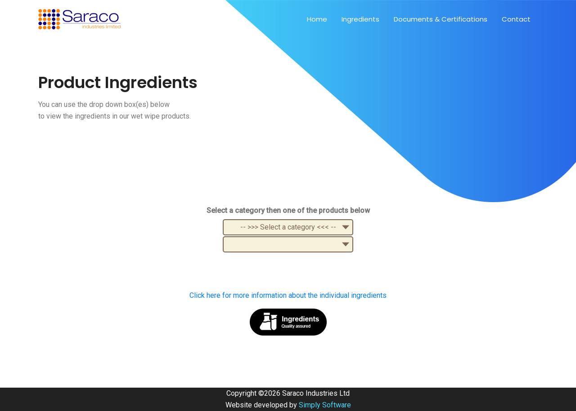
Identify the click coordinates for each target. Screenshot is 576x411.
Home (317, 19)
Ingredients (360, 19)
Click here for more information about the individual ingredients (288, 295)
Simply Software (325, 405)
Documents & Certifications (440, 19)
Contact (516, 19)
